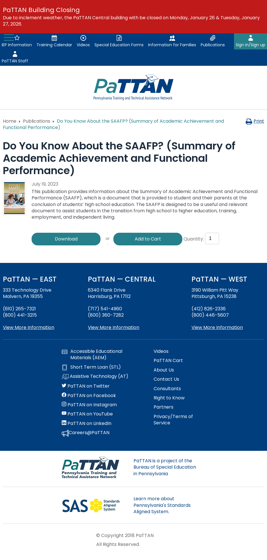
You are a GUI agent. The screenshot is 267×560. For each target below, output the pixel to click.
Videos (161, 351)
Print (254, 121)
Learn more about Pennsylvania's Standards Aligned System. (162, 505)
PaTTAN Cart (168, 360)
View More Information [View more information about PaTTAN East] (28, 327)
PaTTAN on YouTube (87, 414)
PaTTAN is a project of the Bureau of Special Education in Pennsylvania (165, 467)
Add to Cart (148, 239)
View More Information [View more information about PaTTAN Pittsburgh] (217, 327)
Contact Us (166, 379)
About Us (164, 370)
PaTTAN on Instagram (89, 405)
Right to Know (169, 398)
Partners (163, 407)
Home (9, 121)
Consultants (167, 389)
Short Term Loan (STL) (91, 367)
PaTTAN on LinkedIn (86, 423)
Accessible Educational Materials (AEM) (92, 354)
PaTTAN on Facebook (89, 395)
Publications (36, 121)
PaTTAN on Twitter (86, 386)
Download (66, 239)
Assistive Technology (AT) (95, 376)
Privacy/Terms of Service (173, 419)
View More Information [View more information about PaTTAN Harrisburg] (113, 327)
